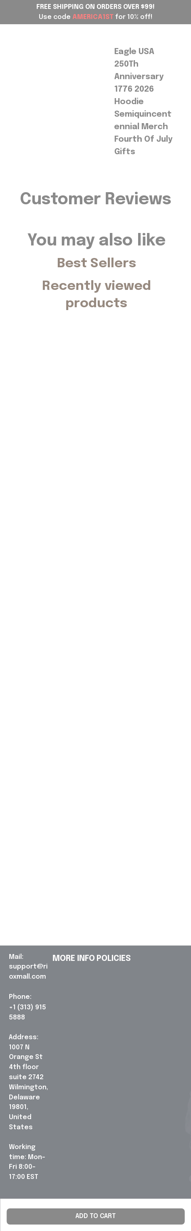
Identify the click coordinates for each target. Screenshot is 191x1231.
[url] (29, 967)
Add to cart (96, 1216)
